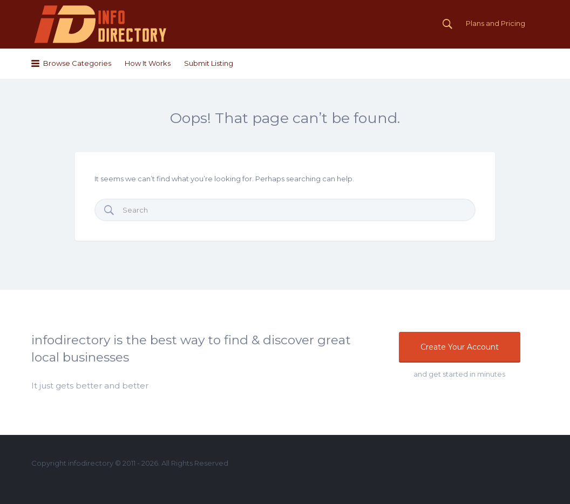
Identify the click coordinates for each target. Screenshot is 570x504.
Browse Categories (77, 63)
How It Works (148, 63)
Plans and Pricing (495, 23)
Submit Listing (208, 63)
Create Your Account (459, 347)
